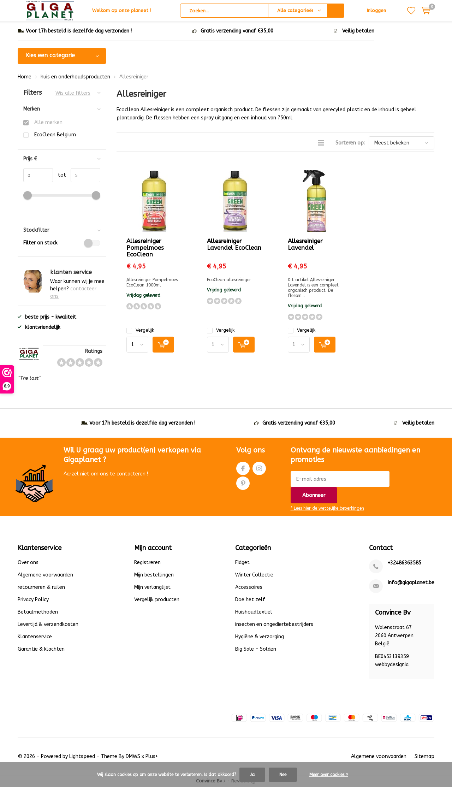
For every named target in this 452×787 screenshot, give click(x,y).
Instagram (259, 467)
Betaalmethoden (38, 612)
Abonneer (314, 495)
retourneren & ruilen (41, 587)
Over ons (28, 563)
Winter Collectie (254, 575)
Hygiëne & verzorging (259, 637)
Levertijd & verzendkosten (48, 624)
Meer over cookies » (328, 774)
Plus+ (151, 756)
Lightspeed (82, 756)
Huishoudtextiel (253, 612)
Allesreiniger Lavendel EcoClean (234, 244)
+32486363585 (404, 563)
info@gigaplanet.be (411, 583)
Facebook (243, 467)
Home (24, 77)
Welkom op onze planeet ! (121, 10)
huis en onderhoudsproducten (75, 77)
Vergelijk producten (156, 600)
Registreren (147, 563)
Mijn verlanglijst (152, 587)
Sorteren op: (350, 143)
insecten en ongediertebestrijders (274, 624)
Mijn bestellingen (154, 575)
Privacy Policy (33, 600)
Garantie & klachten (41, 649)
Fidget (242, 563)
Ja (252, 774)
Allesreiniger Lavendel (305, 244)
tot (59, 175)
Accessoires (248, 587)
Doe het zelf (250, 600)
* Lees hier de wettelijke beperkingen (327, 508)
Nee (282, 774)
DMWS (133, 756)
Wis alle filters (72, 93)
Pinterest (243, 482)
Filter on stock (61, 243)
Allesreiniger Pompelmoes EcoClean (145, 247)
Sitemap (424, 756)
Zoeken (335, 11)
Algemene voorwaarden (45, 575)
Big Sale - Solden (255, 649)
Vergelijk (140, 330)
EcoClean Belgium (55, 135)
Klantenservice (35, 637)
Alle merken (48, 122)
